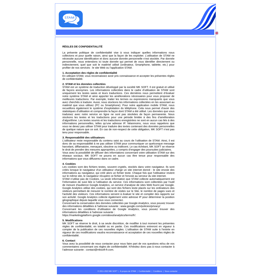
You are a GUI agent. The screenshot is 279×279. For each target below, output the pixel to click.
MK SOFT (142, 86)
